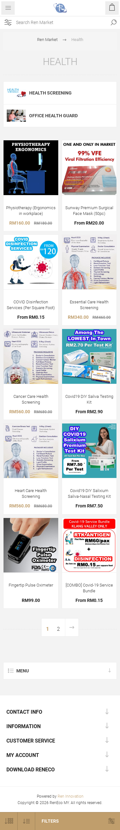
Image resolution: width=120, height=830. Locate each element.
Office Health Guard (53, 115)
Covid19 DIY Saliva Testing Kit (89, 399)
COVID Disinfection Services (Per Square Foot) (31, 305)
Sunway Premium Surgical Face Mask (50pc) (89, 210)
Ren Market (47, 39)
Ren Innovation (71, 796)
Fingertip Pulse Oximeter (31, 585)
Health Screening (50, 92)
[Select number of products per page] (9, 821)
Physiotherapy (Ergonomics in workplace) (31, 210)
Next (71, 627)
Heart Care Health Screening (31, 493)
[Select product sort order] (26, 821)
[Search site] (61, 22)
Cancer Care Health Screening (30, 399)
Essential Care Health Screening (89, 305)
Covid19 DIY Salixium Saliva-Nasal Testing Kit (89, 493)
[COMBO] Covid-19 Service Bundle (89, 588)
